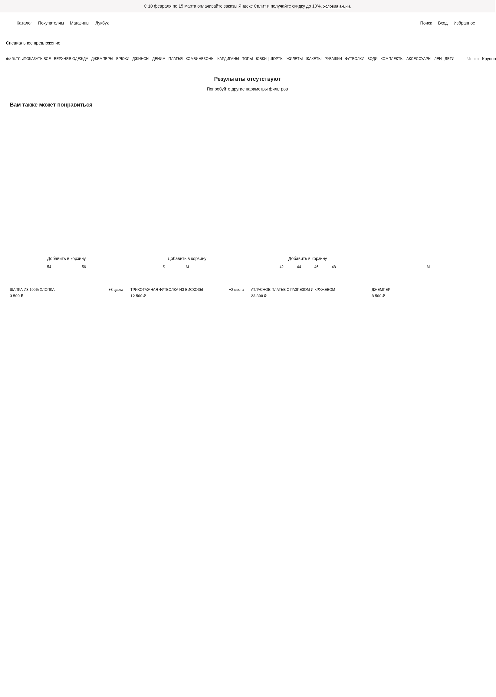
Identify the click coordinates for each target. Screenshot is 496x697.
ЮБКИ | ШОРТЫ (270, 59)
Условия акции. (337, 6)
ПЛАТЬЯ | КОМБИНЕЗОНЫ (192, 59)
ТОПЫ (247, 59)
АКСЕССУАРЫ (418, 59)
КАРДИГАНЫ (228, 59)
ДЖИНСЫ (141, 59)
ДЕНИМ (158, 59)
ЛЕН (438, 59)
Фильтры (15, 59)
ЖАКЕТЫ (313, 59)
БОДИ (372, 59)
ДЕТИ (450, 59)
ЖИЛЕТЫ (295, 59)
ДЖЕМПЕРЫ (102, 59)
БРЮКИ (123, 59)
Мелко (473, 58)
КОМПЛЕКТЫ (391, 59)
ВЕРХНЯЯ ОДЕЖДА (71, 59)
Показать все (37, 59)
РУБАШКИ (333, 59)
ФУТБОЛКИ (354, 59)
